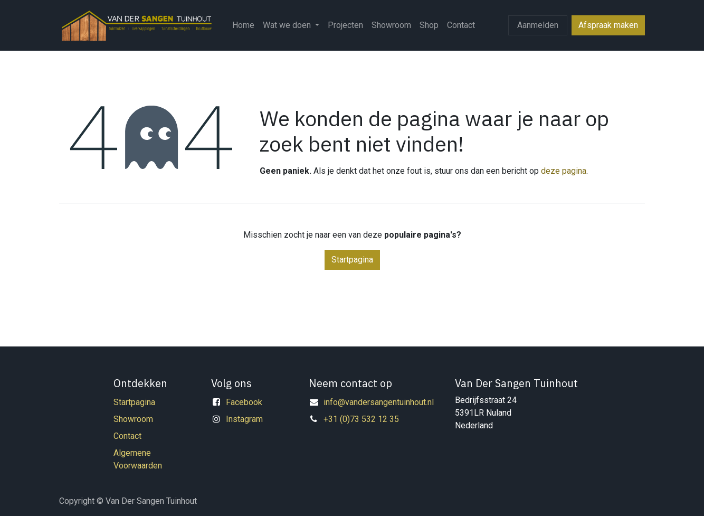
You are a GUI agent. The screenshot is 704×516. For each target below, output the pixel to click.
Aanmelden (537, 25)
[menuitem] (243, 25)
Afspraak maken (608, 25)
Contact (127, 436)
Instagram (244, 419)
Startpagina (352, 260)
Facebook (244, 402)
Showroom (133, 419)
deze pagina (563, 171)
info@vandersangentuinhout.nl (379, 402)
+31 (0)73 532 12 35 (361, 419)
